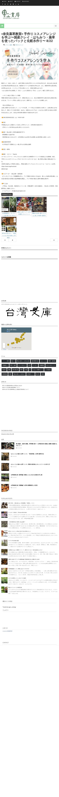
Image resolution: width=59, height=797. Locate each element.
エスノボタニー (22, 365)
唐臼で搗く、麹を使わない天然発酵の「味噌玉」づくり (21, 503)
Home (4, 1)
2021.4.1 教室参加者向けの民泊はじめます (12, 385)
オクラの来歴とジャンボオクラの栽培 (17, 578)
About (10, 1)
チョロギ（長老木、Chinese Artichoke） (18, 512)
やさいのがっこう (50, 365)
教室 (43, 374)
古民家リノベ (30, 374)
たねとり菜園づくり (38, 369)
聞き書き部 (15, 369)
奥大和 (37, 374)
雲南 (10, 374)
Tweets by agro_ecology (9, 607)
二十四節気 (48, 369)
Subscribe (25, 1)
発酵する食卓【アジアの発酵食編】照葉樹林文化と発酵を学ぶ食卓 (23, 559)
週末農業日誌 (35, 361)
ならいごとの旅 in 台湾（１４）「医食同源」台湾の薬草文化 (27, 454)
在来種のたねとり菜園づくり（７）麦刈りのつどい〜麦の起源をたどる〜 (25, 550)
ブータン (35, 365)
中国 (26, 369)
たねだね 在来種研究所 (7, 631)
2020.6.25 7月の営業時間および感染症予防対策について (15, 389)
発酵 (9, 369)
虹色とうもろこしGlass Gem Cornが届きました (19, 531)
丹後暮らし (5, 365)
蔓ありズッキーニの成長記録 (15, 587)
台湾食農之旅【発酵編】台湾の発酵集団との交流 (24, 485)
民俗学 (4, 369)
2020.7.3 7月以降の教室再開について (11, 387)
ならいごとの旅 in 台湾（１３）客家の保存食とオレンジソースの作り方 (30, 464)
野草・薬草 (13, 365)
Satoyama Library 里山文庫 (7, 434)
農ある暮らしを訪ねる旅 (23, 361)
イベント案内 (9, 45)
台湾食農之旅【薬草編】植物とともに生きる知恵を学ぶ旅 (26, 475)
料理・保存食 (51, 361)
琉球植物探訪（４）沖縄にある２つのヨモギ (18, 568)
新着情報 (4, 374)
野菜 (21, 369)
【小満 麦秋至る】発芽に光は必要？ (16, 522)
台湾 (29, 365)
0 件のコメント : (19, 45)
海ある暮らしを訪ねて (19, 374)
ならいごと (43, 361)
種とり (13, 361)
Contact (17, 1)
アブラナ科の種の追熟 (13, 540)
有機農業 (41, 365)
